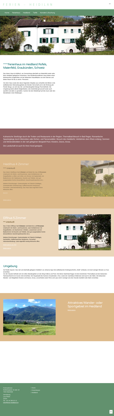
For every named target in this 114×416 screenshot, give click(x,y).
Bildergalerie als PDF (10, 245)
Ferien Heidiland (29, 3)
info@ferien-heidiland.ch (11, 402)
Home (33, 388)
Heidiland (34, 392)
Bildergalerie (7, 200)
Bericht (5, 193)
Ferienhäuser (35, 390)
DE (110, 3)
